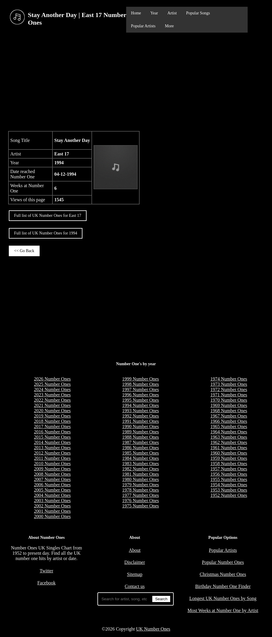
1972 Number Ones (228, 389)
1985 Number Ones (140, 452)
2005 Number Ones (52, 489)
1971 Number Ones (228, 394)
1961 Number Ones (228, 447)
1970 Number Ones (228, 400)
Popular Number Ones (223, 562)
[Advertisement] (136, 81)
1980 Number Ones (140, 479)
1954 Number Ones (228, 484)
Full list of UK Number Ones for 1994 (45, 233)
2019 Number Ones (52, 415)
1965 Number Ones (228, 426)
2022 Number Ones (52, 400)
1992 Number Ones (140, 415)
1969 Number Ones (228, 405)
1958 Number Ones (228, 463)
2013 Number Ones (52, 447)
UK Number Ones (153, 628)
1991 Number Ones (140, 421)
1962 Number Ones (228, 442)
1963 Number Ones (228, 437)
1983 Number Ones (140, 463)
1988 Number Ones (140, 437)
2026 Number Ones (52, 378)
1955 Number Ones (228, 479)
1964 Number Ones (228, 431)
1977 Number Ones (140, 495)
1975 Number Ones (140, 505)
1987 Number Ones (140, 442)
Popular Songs (198, 13)
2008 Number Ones (52, 474)
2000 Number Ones (52, 516)
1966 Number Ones (228, 421)
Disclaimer (134, 562)
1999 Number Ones (140, 378)
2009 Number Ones (52, 468)
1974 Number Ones (228, 378)
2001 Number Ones (52, 511)
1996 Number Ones (140, 394)
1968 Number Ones (228, 410)
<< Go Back (24, 251)
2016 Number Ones (52, 431)
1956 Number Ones (228, 474)
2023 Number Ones (52, 394)
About (135, 550)
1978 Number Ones (140, 489)
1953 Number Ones (228, 489)
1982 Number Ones (140, 468)
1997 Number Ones (140, 389)
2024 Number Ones (52, 389)
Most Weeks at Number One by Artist (222, 610)
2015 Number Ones (52, 437)
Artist (172, 13)
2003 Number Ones (52, 500)
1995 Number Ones (140, 400)
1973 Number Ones (228, 384)
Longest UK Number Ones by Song (222, 598)
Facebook (46, 582)
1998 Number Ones (140, 384)
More (169, 26)
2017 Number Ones (52, 426)
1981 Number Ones (140, 474)
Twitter (46, 570)
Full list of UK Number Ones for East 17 (47, 215)
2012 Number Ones (52, 452)
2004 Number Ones (52, 495)
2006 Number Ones (52, 484)
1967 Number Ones (228, 415)
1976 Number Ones (140, 500)
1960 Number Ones (228, 452)
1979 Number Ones (140, 484)
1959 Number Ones (228, 458)
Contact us (135, 586)
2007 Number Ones (52, 479)
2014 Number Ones (52, 442)
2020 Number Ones (52, 410)
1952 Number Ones (228, 495)
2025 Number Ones (52, 384)
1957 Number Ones (228, 468)
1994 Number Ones (140, 405)
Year (154, 13)
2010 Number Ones (52, 463)
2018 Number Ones (52, 421)
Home (136, 13)
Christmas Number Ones (223, 574)
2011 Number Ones (52, 458)
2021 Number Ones (52, 405)
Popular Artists (143, 26)
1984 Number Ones (140, 458)
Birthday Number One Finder (223, 586)
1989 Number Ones (140, 431)
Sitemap (134, 574)
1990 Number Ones (140, 426)
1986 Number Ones (140, 447)
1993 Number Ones (140, 410)
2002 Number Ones (52, 505)
